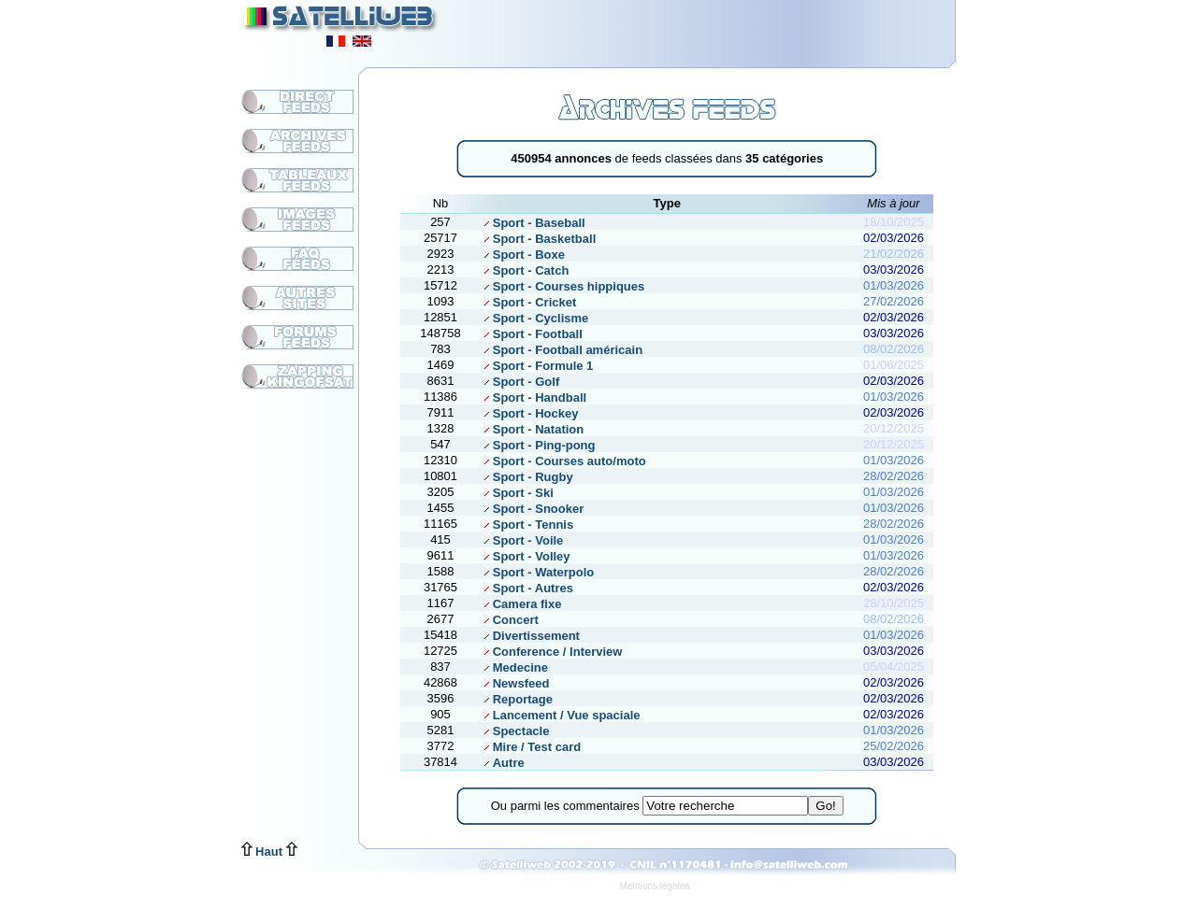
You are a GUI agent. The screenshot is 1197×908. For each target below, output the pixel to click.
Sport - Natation (532, 429)
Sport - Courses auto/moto (563, 461)
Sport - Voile (522, 540)
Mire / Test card (531, 747)
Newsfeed (515, 683)
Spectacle (515, 731)
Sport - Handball (533, 397)
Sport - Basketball (539, 239)
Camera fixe (521, 604)
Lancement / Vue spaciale (561, 715)
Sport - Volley (525, 556)
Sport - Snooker (532, 509)
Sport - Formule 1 (537, 366)
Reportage (517, 699)
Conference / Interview (552, 652)
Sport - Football (532, 334)
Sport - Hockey (530, 413)
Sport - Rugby (527, 477)
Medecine (514, 667)
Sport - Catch (525, 270)
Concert (510, 620)
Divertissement (530, 636)
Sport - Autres (527, 588)
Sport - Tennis (527, 525)
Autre (503, 763)
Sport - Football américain (561, 350)
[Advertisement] (726, 28)
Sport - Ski (517, 493)
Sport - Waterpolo (538, 572)
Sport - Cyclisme (535, 318)
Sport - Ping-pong (538, 445)
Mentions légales (654, 886)
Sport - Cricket (529, 302)
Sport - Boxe (523, 255)
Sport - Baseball (533, 223)
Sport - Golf (520, 382)
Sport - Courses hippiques (563, 286)
